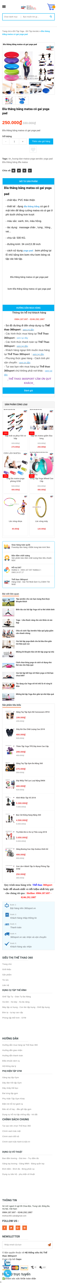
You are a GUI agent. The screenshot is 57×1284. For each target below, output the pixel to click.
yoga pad (48, 158)
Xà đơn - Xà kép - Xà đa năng (15, 1002)
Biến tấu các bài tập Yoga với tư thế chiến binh (35, 610)
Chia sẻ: (6, 170)
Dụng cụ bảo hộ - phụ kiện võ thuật (18, 1174)
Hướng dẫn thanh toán (12, 1055)
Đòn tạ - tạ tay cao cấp (12, 1012)
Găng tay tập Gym (10, 1077)
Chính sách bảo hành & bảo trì (16, 1142)
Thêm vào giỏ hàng (41, 141)
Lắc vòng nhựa (15, 521)
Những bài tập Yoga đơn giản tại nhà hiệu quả (35, 694)
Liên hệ (5, 985)
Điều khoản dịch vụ (11, 1061)
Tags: (5, 158)
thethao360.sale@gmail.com (14, 1216)
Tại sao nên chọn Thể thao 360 (16, 1126)
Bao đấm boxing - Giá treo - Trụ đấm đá (20, 1158)
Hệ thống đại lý (9, 1066)
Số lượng (7, 136)
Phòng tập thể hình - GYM (14, 1018)
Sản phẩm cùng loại (16, 404)
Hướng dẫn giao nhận (12, 1050)
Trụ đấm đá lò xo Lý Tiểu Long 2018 (31, 832)
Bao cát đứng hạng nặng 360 (28, 815)
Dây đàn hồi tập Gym (12, 1083)
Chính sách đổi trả (10, 1136)
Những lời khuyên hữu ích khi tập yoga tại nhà (35, 652)
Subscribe (49, 1244)
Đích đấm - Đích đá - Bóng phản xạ (18, 1169)
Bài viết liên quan (10, 594)
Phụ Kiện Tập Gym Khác (13, 1098)
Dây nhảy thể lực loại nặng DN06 (30, 781)
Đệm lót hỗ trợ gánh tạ (12, 1104)
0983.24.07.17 (18, 572)
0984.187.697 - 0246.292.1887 (17, 1212)
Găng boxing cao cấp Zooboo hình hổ (32, 849)
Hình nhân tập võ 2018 (26, 798)
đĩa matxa (23, 162)
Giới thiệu (6, 969)
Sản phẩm (7, 975)
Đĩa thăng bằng (9, 162)
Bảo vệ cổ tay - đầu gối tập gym (16, 1109)
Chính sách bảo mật (11, 1131)
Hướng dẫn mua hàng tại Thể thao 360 (20, 1045)
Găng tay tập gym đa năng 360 (29, 763)
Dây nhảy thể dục (10, 1088)
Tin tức (5, 980)
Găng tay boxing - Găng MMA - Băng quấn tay (23, 1163)
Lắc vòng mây (41, 521)
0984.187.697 (26, 570)
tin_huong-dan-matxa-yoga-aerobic (26, 158)
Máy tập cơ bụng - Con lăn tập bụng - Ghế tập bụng (26, 1007)
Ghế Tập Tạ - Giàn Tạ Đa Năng (16, 996)
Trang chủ (7, 964)
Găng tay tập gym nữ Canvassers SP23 (33, 712)
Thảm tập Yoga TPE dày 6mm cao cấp (32, 746)
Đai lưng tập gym (10, 1093)
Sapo (18, 1259)
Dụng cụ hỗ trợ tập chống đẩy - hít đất (19, 1114)
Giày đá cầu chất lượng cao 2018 (30, 729)
